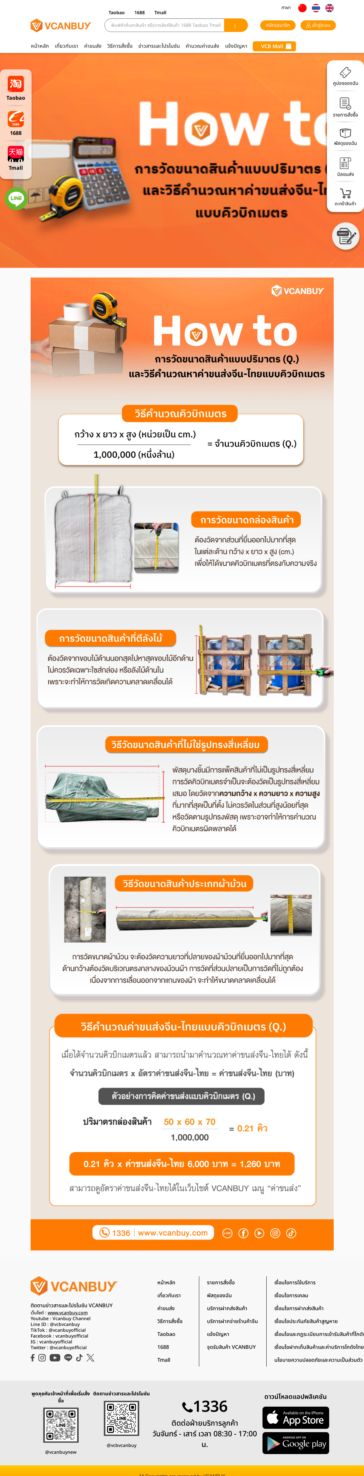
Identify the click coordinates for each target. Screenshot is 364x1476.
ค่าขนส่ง (93, 46)
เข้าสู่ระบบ (318, 25)
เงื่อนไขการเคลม (291, 1295)
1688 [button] (139, 12)
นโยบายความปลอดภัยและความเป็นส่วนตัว (318, 1360)
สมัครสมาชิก (278, 25)
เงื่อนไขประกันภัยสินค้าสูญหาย (306, 1321)
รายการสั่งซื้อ (221, 1282)
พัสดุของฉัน (219, 1295)
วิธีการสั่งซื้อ (120, 46)
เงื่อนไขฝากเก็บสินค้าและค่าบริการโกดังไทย (319, 1347)
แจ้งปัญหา (236, 46)
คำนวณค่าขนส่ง (202, 46)
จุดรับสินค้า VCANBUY (231, 1347)
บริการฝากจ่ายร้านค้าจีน (232, 1321)
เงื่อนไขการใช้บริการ (295, 1282)
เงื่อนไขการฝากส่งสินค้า (299, 1308)
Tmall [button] (160, 12)
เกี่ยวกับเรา (66, 46)
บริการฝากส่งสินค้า (227, 1308)
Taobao (166, 1334)
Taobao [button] (117, 12)
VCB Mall (276, 46)
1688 (163, 1347)
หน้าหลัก (40, 46)
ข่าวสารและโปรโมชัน (159, 46)
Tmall (163, 1360)
